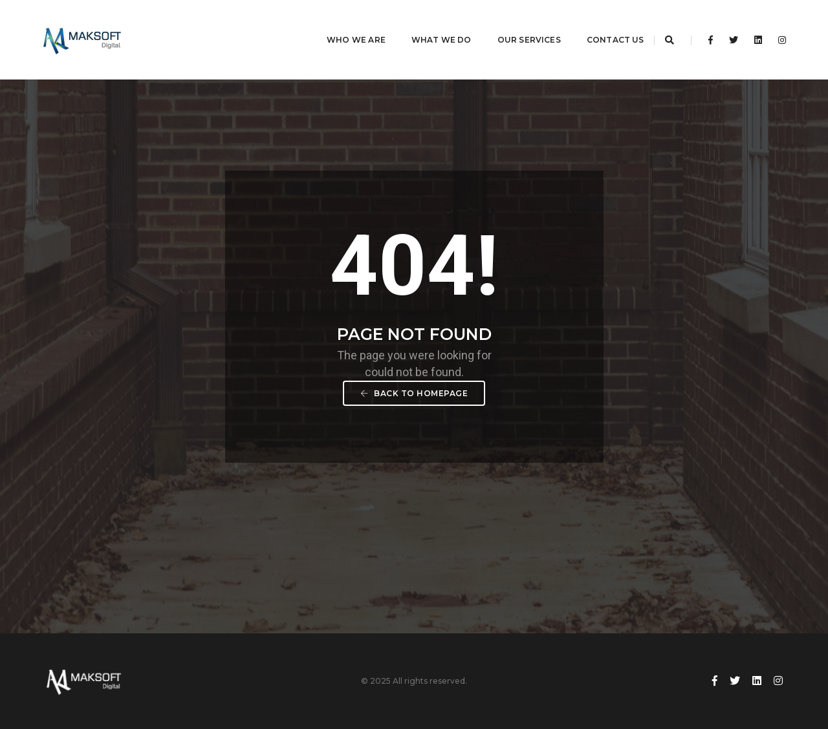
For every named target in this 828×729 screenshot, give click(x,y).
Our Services (513, 23)
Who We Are (339, 23)
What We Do (425, 23)
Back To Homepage (414, 393)
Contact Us (599, 23)
